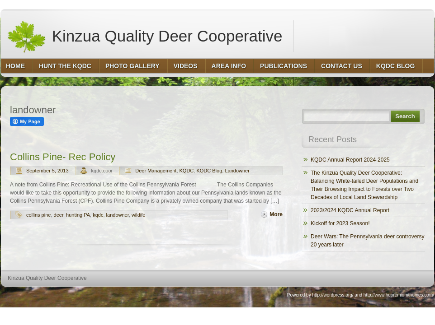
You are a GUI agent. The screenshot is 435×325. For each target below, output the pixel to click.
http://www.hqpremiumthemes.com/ (399, 294)
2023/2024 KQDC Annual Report (350, 210)
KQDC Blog (209, 170)
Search (405, 116)
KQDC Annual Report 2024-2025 (350, 160)
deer (58, 215)
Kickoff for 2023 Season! (340, 223)
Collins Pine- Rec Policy (62, 156)
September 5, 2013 (47, 170)
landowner (117, 215)
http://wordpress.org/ (332, 294)
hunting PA (78, 215)
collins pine (38, 215)
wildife (139, 215)
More (276, 214)
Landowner (237, 170)
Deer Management (155, 170)
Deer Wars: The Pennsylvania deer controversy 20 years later (367, 240)
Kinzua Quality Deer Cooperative (144, 36)
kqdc (98, 215)
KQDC (187, 170)
